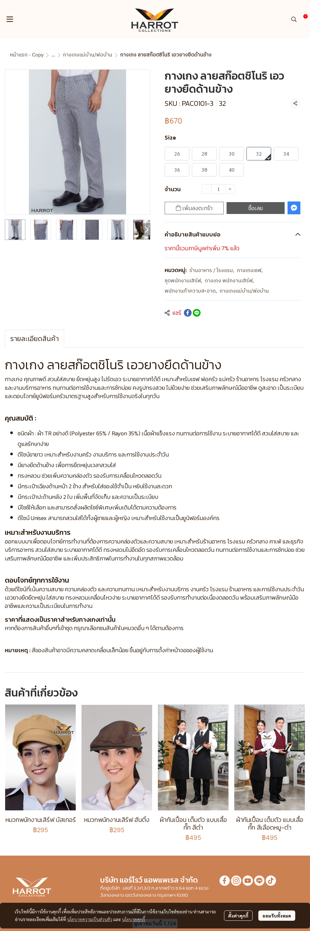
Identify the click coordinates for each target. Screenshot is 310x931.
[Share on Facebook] (188, 313)
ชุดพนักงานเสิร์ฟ (183, 281)
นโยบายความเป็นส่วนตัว (89, 919)
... (53, 55)
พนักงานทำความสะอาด (191, 291)
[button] (293, 19)
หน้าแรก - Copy (27, 55)
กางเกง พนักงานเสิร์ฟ (229, 281)
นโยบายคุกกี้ (133, 919)
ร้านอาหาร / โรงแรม (211, 271)
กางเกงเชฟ (250, 271)
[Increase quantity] (230, 188)
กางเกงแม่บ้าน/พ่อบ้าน (87, 55)
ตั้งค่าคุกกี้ (238, 915)
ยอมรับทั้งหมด (277, 915)
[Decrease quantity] (206, 188)
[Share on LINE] (197, 313)
